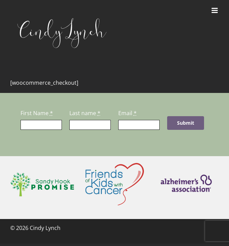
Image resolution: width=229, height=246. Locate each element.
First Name (37, 113)
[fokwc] (114, 165)
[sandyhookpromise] (42, 175)
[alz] (187, 172)
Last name (84, 113)
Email (127, 113)
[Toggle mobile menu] (215, 10)
